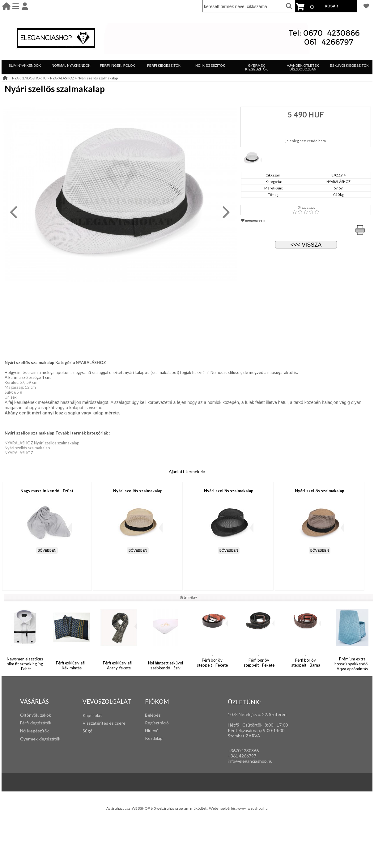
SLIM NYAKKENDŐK (25, 65)
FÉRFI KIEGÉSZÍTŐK (164, 65)
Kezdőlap (154, 738)
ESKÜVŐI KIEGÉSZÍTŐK (349, 65)
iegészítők (41, 722)
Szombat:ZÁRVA (244, 735)
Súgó (87, 730)
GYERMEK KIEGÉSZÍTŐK (256, 67)
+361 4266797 (242, 755)
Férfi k (26, 722)
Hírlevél (152, 730)
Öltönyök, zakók (35, 715)
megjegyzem (253, 220)
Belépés (153, 715)
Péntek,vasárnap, (244, 730)
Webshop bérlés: (223, 808)
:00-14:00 (275, 730)
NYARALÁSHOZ (62, 78)
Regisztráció (157, 722)
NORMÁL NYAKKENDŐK (71, 65)
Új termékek (189, 597)
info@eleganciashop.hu (250, 761)
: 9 (263, 730)
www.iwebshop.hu (252, 808)
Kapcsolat (92, 715)
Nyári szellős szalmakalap (98, 78)
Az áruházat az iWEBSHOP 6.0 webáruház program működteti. (157, 808)
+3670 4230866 (243, 750)
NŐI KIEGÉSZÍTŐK (210, 65)
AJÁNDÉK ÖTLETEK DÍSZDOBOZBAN (303, 67)
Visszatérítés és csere (104, 723)
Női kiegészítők (34, 730)
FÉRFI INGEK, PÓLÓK (117, 65)
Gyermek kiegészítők (40, 738)
